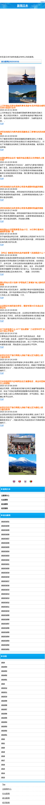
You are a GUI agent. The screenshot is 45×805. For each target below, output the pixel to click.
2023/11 (4, 692)
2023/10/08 (5, 619)
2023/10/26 (5, 543)
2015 (3, 769)
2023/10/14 (5, 594)
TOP (2, 124)
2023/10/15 (5, 590)
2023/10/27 (5, 539)
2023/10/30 (5, 526)
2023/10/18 (5, 577)
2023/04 (4, 722)
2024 (3, 662)
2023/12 (4, 688)
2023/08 (4, 705)
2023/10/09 (5, 615)
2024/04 (4, 667)
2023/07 (4, 709)
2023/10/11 (5, 607)
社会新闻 (4, 500)
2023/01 (4, 735)
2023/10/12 (5, 602)
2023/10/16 (5, 585)
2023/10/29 (5, 530)
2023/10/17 (5, 581)
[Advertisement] (22, 32)
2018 (3, 756)
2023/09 (4, 701)
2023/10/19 (5, 573)
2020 (3, 748)
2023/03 (4, 726)
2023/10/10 (5, 611)
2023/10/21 (5, 564)
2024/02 (4, 675)
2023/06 (4, 713)
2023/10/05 (5, 632)
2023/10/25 (5, 547)
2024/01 (4, 680)
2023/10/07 (5, 624)
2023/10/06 (5, 628)
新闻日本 (22, 5)
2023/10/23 (5, 555)
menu (43, 2)
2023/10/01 (5, 649)
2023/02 (4, 731)
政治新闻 (4, 504)
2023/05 (4, 718)
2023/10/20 (5, 568)
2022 (3, 739)
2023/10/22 (5, 560)
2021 (3, 743)
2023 (3, 684)
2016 (3, 765)
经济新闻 (4, 508)
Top (3, 784)
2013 (3, 777)
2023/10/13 (5, 598)
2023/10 (4, 696)
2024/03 (4, 671)
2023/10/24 (5, 551)
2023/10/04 (5, 636)
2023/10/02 (5, 645)
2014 (3, 773)
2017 (3, 760)
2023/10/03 (5, 641)
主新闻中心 (5, 495)
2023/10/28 (5, 534)
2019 (3, 752)
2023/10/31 (5, 521)
